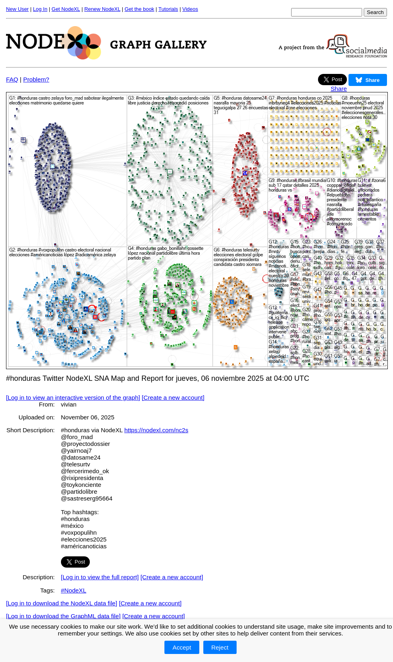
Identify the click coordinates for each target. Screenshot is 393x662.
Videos (190, 9)
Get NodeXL (66, 9)
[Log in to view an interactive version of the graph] (73, 397)
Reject (220, 647)
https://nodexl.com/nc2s (156, 430)
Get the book (139, 9)
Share (338, 88)
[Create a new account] (173, 397)
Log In (40, 9)
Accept (181, 647)
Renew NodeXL (102, 9)
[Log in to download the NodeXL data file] (61, 603)
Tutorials (168, 9)
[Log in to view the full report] (100, 577)
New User (17, 9)
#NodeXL (73, 590)
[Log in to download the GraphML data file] (63, 616)
